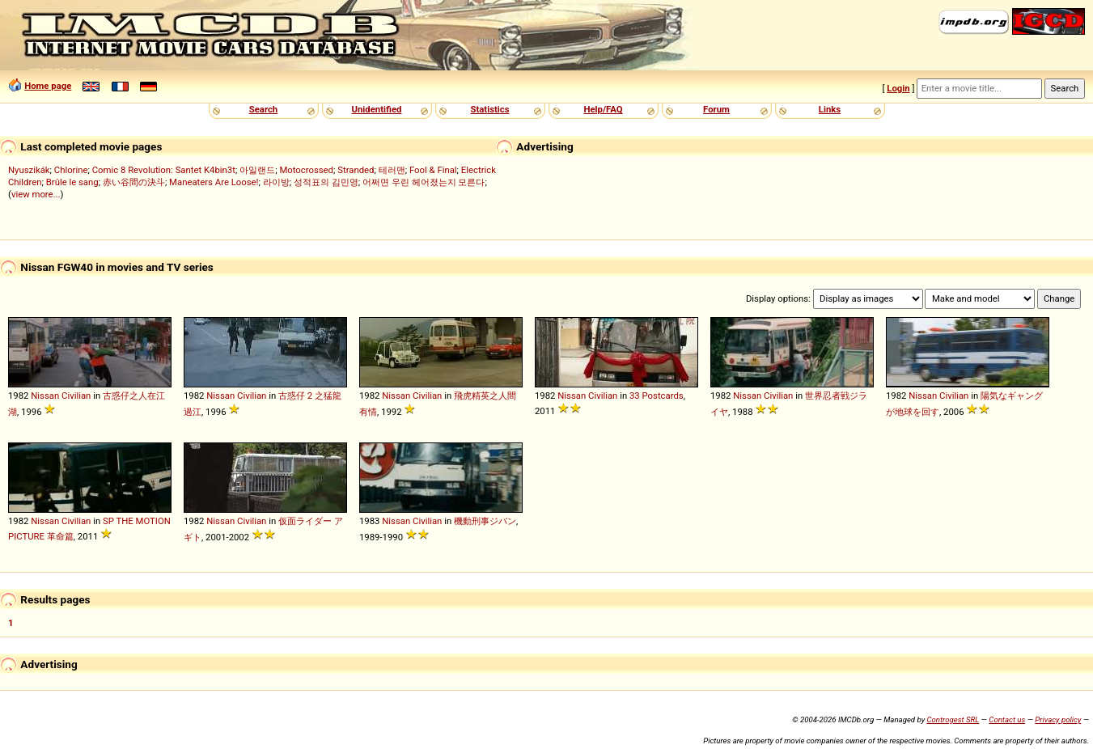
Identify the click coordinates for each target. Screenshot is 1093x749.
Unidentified (377, 109)
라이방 (276, 182)
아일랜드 (257, 170)
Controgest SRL (952, 719)
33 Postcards (656, 395)
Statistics (489, 109)
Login (898, 88)
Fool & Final (433, 170)
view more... (36, 194)
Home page (47, 85)
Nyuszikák (29, 170)
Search (263, 109)
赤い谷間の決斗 (134, 182)
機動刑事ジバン (485, 521)
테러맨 (392, 170)
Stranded (355, 170)
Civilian (76, 395)
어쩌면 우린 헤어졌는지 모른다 (423, 182)
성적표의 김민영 (326, 182)
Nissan (45, 395)
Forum (716, 109)
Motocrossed (306, 170)
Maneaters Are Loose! (213, 182)
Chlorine (71, 170)
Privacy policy (1058, 719)
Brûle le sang (72, 182)
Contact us (1007, 719)
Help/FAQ (602, 109)
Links (830, 109)
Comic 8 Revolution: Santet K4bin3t (163, 170)
